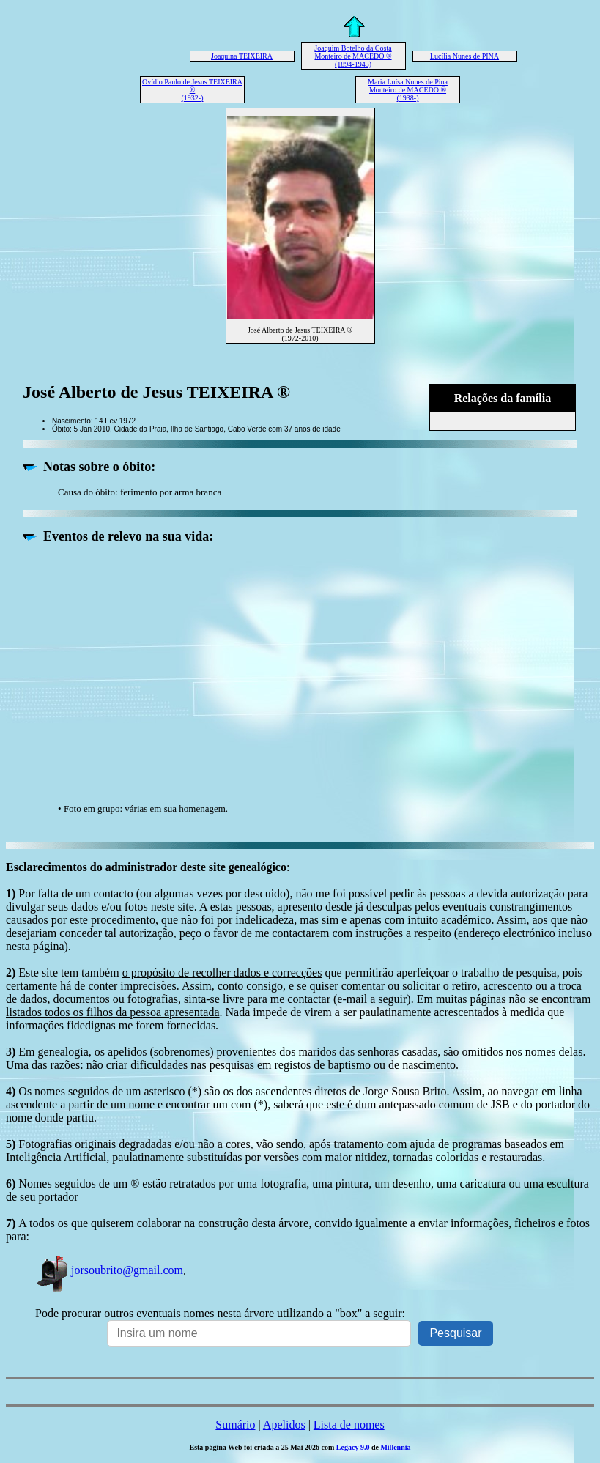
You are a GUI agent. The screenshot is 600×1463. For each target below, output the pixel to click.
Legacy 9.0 (353, 1447)
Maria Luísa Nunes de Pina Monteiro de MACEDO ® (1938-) (408, 90)
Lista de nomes (349, 1424)
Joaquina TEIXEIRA (242, 56)
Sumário (235, 1424)
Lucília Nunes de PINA (464, 56)
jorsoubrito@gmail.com (109, 1270)
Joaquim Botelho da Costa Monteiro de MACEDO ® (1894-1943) (352, 56)
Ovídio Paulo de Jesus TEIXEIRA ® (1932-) (192, 90)
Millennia (395, 1447)
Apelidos (284, 1424)
